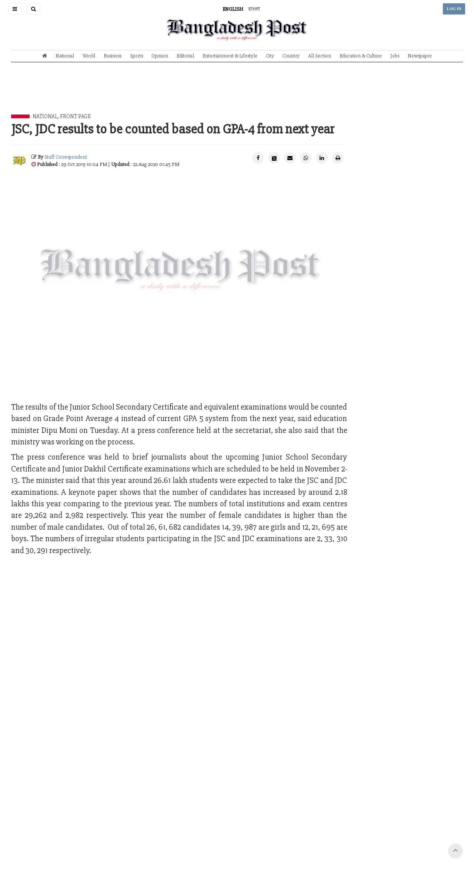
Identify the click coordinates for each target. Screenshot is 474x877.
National (65, 56)
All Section (319, 56)
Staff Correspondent (65, 157)
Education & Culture (361, 56)
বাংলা (254, 9)
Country (291, 56)
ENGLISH (233, 9)
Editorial (185, 56)
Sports (136, 56)
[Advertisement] (237, 93)
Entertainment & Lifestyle (230, 56)
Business (112, 56)
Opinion (159, 56)
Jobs (394, 56)
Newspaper (420, 56)
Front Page (75, 116)
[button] (15, 9)
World (89, 56)
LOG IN (454, 9)
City (270, 56)
